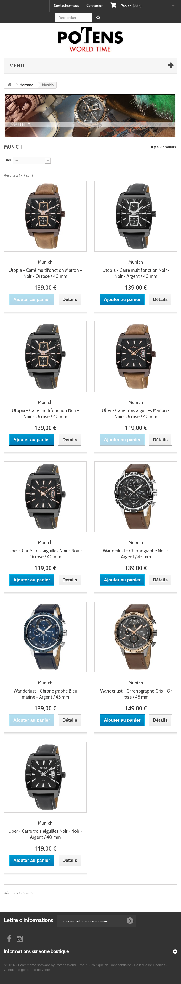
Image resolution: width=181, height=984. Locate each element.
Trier (7, 160)
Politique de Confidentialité (111, 965)
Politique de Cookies (149, 965)
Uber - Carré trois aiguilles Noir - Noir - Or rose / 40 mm (45, 549)
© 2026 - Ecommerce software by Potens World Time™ (46, 965)
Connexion (94, 5)
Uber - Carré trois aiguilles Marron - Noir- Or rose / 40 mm (135, 409)
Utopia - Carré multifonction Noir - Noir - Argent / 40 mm (135, 269)
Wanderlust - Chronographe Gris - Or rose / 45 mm (135, 690)
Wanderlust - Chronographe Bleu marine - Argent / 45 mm (45, 690)
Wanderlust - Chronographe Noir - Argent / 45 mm (135, 549)
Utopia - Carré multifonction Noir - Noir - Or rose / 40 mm (45, 409)
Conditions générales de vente (27, 970)
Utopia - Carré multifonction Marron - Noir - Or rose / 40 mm (45, 269)
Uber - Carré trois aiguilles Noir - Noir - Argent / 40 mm (45, 830)
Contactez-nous (66, 5)
